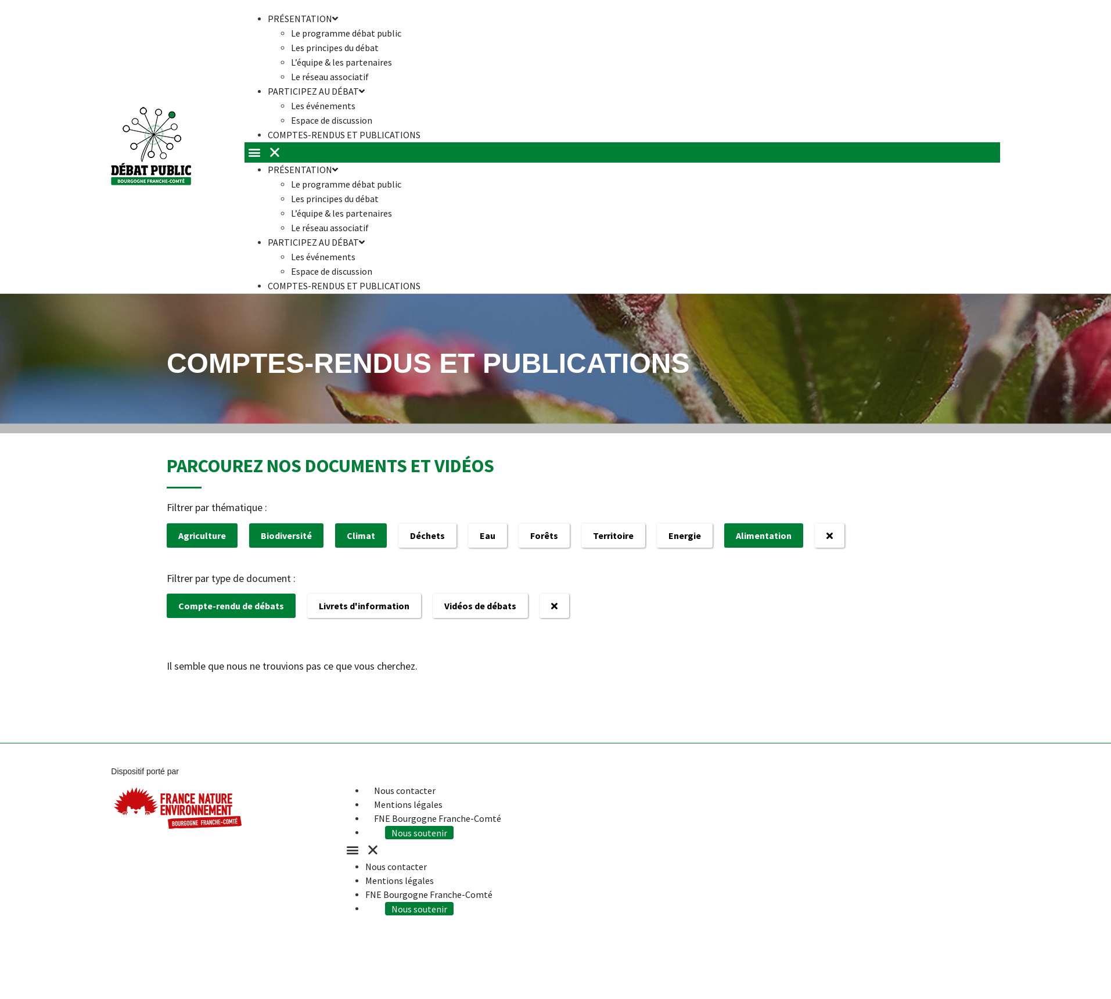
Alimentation (764, 535)
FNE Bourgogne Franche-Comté (437, 818)
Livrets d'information (364, 606)
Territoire (613, 535)
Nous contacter (405, 790)
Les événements (323, 106)
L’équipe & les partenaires (341, 62)
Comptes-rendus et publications (344, 135)
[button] (622, 152)
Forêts (544, 535)
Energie (684, 535)
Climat (361, 535)
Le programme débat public (346, 33)
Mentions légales (408, 804)
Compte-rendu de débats (231, 606)
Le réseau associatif (330, 227)
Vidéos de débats (480, 606)
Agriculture (202, 535)
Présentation (303, 169)
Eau (487, 535)
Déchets (427, 535)
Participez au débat (316, 91)
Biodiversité (286, 535)
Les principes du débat (335, 47)
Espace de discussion (331, 271)
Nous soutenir (423, 832)
